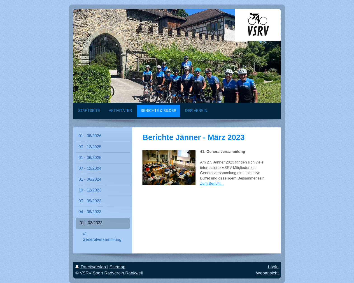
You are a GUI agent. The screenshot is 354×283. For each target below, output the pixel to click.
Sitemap (117, 267)
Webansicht (267, 273)
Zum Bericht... (212, 183)
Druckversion (91, 267)
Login (273, 267)
